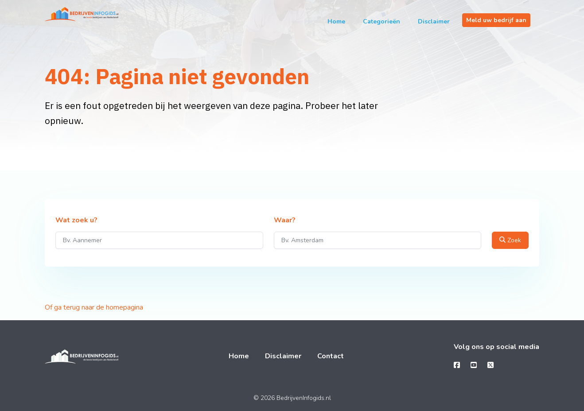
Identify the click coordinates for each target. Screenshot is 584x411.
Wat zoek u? (76, 221)
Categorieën (381, 21)
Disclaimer (434, 21)
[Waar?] (378, 240)
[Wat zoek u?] (159, 240)
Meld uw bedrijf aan (496, 20)
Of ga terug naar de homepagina (94, 307)
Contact (330, 356)
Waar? (285, 221)
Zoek (510, 240)
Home (336, 21)
